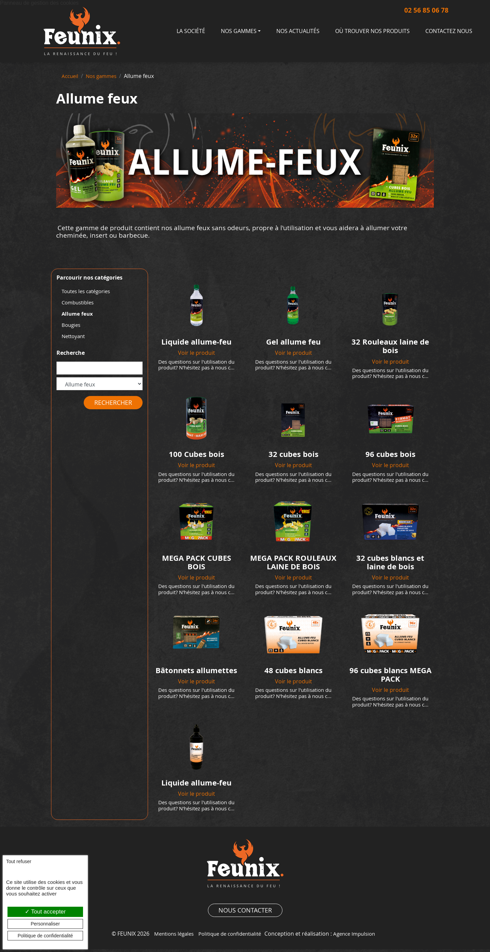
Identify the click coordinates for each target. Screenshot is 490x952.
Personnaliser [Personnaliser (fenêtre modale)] (45, 923)
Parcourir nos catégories (89, 277)
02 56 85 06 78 (419, 10)
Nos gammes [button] (239, 31)
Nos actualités (298, 31)
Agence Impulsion (359, 936)
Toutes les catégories (89, 291)
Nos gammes (104, 76)
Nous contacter (245, 913)
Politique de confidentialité (229, 936)
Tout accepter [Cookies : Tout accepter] (45, 911)
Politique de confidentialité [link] (45, 935)
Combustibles (79, 303)
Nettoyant (74, 337)
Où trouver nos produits (372, 31)
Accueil (71, 76)
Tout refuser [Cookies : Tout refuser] (18, 861)
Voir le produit (196, 352)
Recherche (70, 354)
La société (191, 31)
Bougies (72, 325)
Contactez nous (448, 31)
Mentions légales (169, 936)
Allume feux (78, 314)
